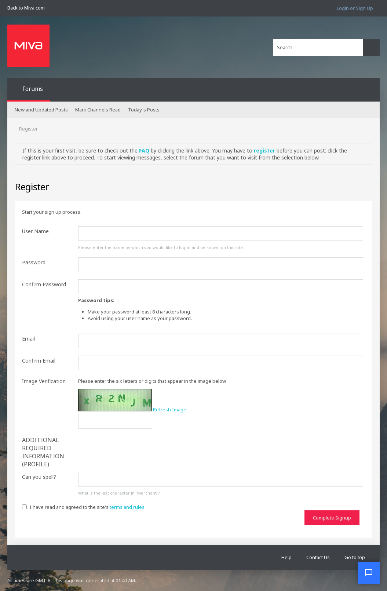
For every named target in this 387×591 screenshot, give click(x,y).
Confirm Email (38, 360)
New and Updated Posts (41, 109)
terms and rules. (128, 507)
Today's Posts (144, 109)
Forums (32, 89)
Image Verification (44, 381)
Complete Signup (332, 517)
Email (28, 338)
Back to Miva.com (26, 7)
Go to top (354, 557)
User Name (35, 231)
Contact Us (318, 557)
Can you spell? (39, 476)
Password (33, 262)
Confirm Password (44, 284)
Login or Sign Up (355, 8)
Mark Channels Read (98, 109)
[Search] (318, 47)
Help (286, 557)
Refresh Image (169, 409)
